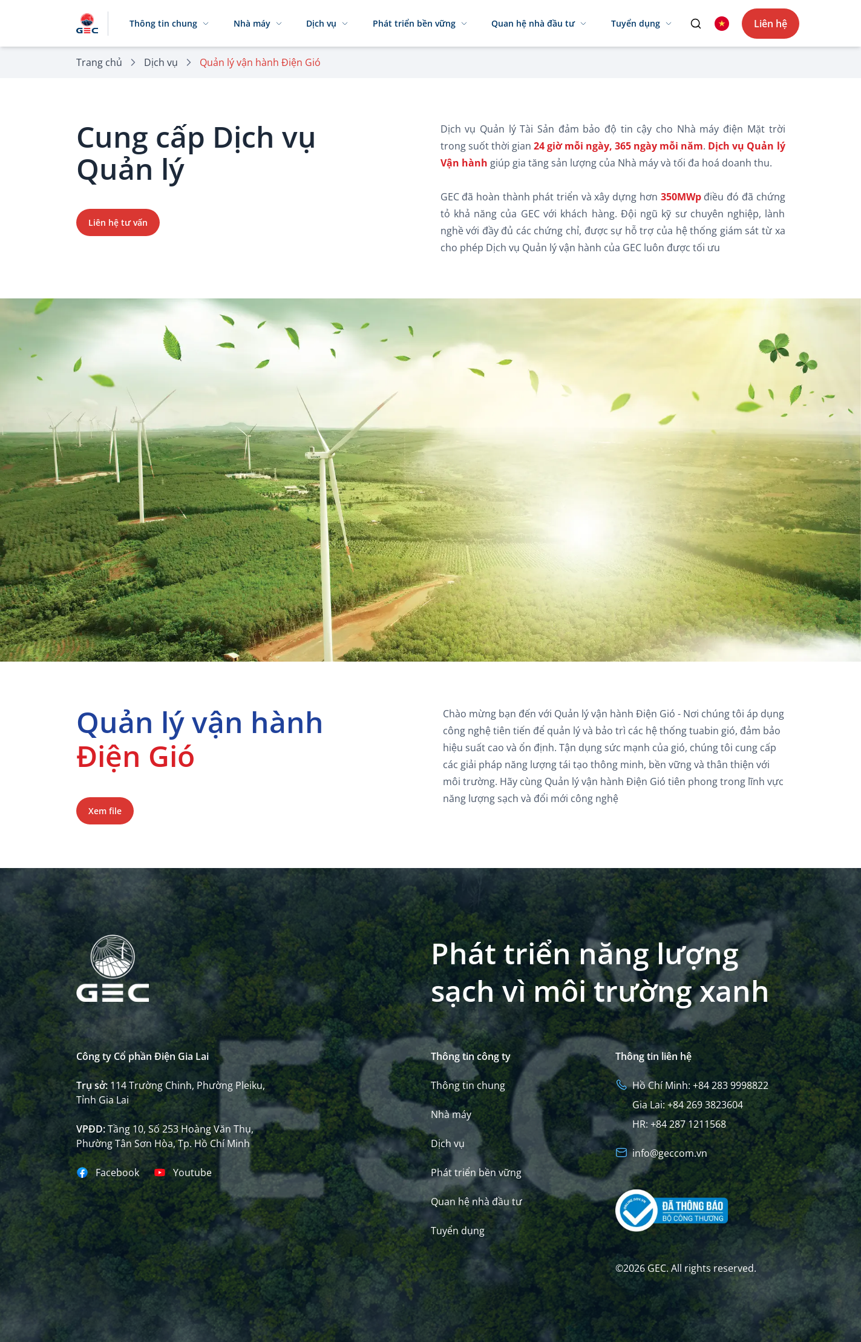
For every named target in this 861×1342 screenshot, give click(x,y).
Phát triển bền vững (476, 1172)
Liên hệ (770, 23)
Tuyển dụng (458, 1230)
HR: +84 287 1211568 (679, 1124)
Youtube (192, 1172)
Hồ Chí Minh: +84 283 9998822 (700, 1085)
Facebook (117, 1172)
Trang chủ (99, 62)
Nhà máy (451, 1114)
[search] (695, 23)
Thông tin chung (468, 1085)
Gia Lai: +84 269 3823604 (687, 1104)
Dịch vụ (161, 62)
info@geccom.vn (669, 1153)
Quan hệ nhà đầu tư (476, 1201)
